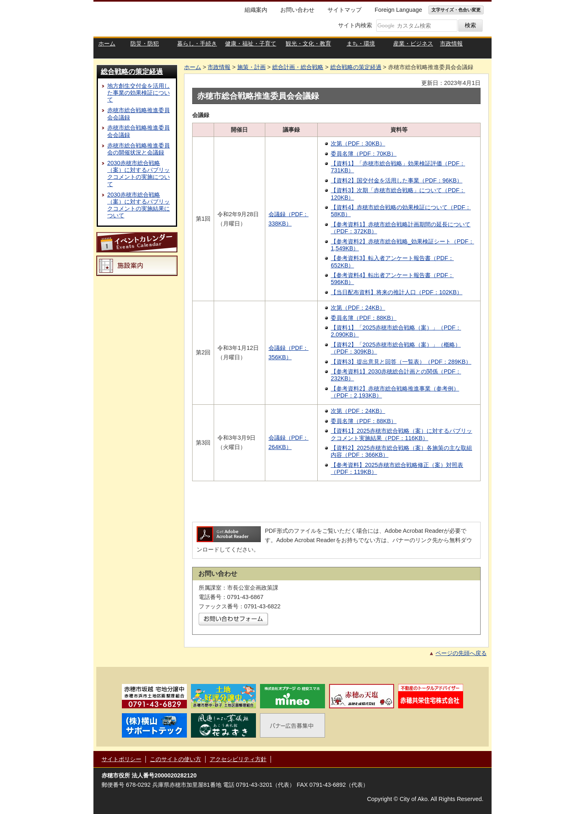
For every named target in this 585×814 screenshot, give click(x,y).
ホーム (192, 67)
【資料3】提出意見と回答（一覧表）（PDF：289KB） (401, 361)
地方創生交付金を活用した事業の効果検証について (138, 92)
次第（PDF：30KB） (358, 143)
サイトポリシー (121, 759)
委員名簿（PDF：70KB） (363, 153)
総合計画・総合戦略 (297, 67)
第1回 (203, 218)
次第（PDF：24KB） (358, 307)
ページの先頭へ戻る (461, 653)
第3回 (203, 442)
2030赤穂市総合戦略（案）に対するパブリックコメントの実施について (138, 173)
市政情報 (219, 67)
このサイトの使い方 (175, 759)
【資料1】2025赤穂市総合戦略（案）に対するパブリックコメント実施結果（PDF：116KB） (401, 434)
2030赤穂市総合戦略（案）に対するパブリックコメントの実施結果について (138, 205)
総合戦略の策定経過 (132, 71)
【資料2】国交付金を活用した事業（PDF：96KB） (396, 180)
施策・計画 (251, 67)
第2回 (203, 352)
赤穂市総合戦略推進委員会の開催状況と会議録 (138, 149)
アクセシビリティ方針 (238, 759)
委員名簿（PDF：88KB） (363, 318)
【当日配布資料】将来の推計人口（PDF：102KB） (396, 292)
